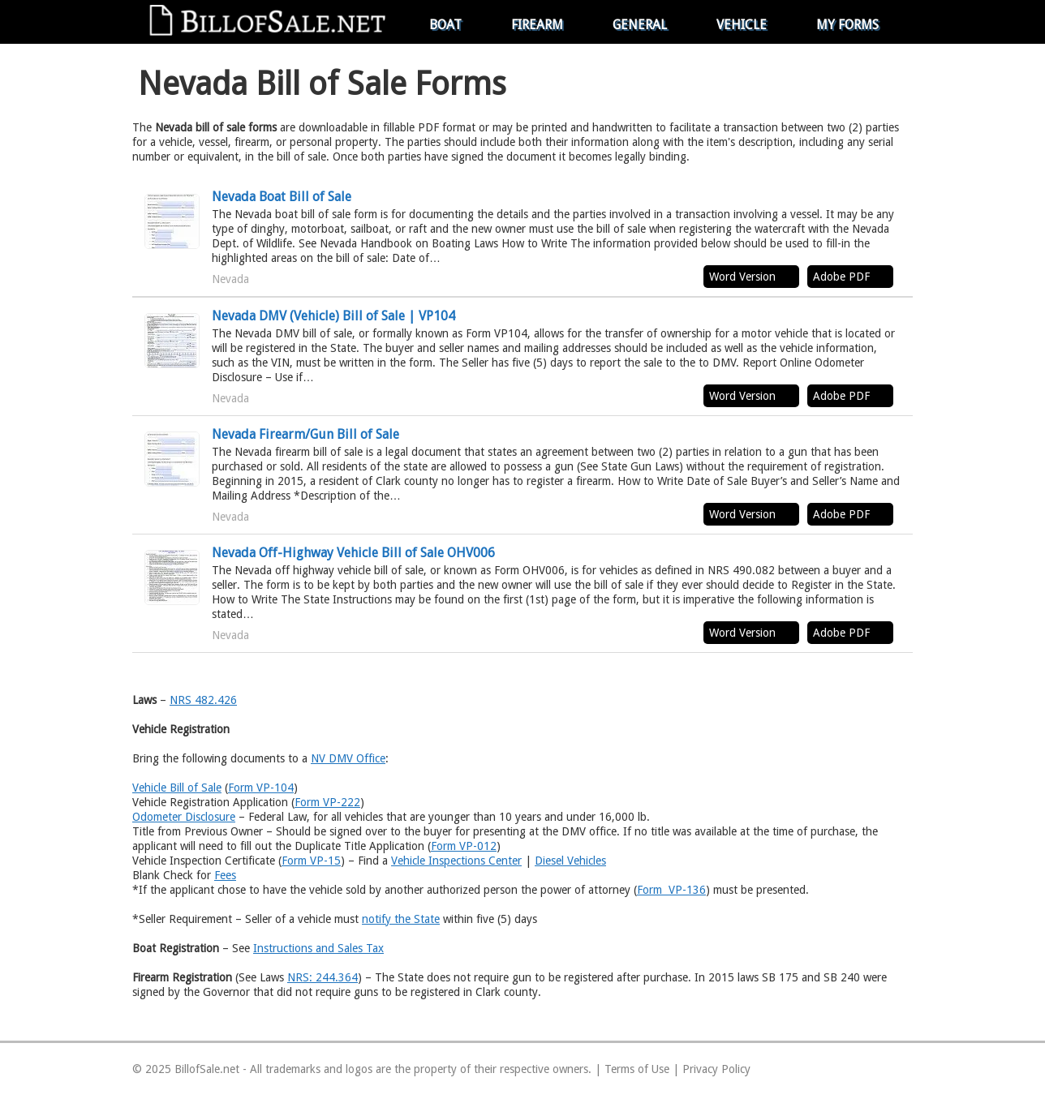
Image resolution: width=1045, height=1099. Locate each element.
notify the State (401, 918)
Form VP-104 (261, 787)
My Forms (847, 24)
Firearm (537, 24)
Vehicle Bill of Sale (176, 787)
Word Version (742, 276)
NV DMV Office (348, 758)
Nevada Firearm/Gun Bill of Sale (305, 434)
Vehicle (741, 24)
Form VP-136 (671, 889)
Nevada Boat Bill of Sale (281, 196)
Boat (445, 24)
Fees (225, 875)
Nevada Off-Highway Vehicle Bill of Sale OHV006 (353, 552)
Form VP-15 (311, 860)
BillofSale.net (206, 1069)
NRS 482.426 (203, 699)
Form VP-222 (327, 802)
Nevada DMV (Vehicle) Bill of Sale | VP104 (333, 316)
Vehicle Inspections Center (456, 860)
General (640, 24)
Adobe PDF (841, 276)
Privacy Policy (716, 1069)
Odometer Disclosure (183, 816)
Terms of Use (636, 1069)
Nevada (230, 279)
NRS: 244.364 (322, 977)
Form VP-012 (464, 845)
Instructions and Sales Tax (318, 948)
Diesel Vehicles (570, 860)
